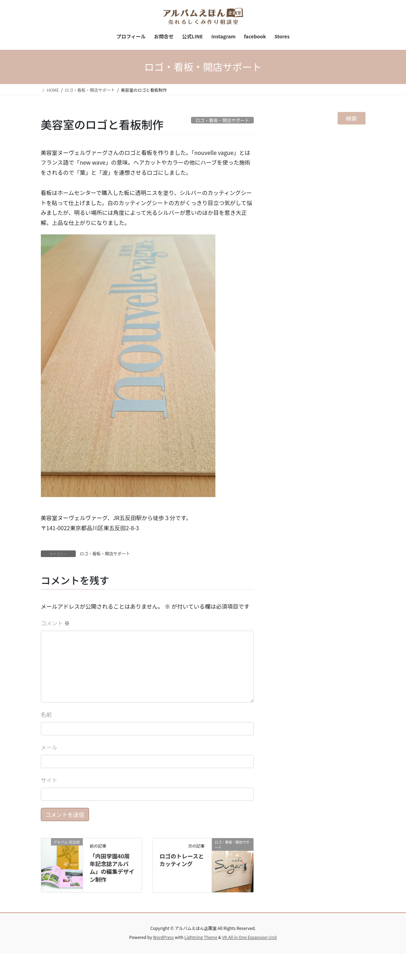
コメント (55, 623)
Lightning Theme (200, 937)
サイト (49, 780)
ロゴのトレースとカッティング (182, 860)
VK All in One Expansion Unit (249, 937)
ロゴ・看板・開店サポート (105, 553)
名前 (46, 714)
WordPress (163, 937)
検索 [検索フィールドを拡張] (351, 118)
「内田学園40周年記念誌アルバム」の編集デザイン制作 (112, 868)
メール (49, 747)
